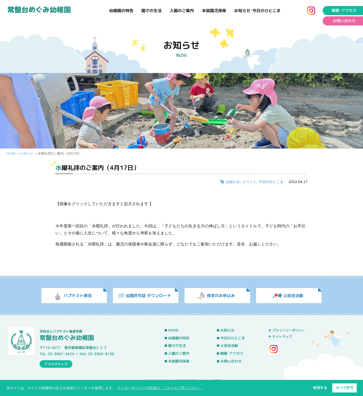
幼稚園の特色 (121, 10)
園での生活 (151, 10)
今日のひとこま (271, 182)
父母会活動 (229, 345)
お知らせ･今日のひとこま (257, 10)
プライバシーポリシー (288, 330)
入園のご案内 (182, 10)
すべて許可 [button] (344, 388)
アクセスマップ (55, 364)
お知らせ (26, 153)
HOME (11, 153)
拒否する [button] (320, 388)
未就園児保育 (214, 10)
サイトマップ (282, 336)
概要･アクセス (231, 353)
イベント (249, 182)
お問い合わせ (230, 361)
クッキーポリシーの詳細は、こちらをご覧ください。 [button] (159, 388)
